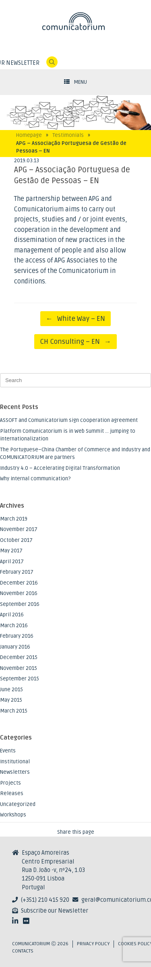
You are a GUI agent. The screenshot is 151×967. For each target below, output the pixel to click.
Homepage (29, 135)
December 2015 (18, 657)
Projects (10, 783)
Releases (11, 793)
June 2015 (11, 689)
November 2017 (18, 529)
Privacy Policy (93, 944)
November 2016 (18, 593)
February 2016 (16, 636)
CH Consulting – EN (75, 341)
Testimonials (68, 135)
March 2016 (14, 625)
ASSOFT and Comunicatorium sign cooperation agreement (69, 420)
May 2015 (11, 700)
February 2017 (16, 572)
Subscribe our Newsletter (54, 910)
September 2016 (19, 604)
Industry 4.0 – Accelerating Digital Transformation (60, 468)
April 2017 (12, 561)
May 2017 (11, 551)
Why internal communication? (35, 478)
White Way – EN (75, 318)
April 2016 (12, 615)
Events (8, 751)
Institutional (15, 761)
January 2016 (15, 647)
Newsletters (15, 772)
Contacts (22, 951)
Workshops (13, 815)
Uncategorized (17, 804)
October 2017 (16, 540)
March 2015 (13, 711)
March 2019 (13, 519)
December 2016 (19, 583)
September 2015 (19, 679)
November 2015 (18, 668)
